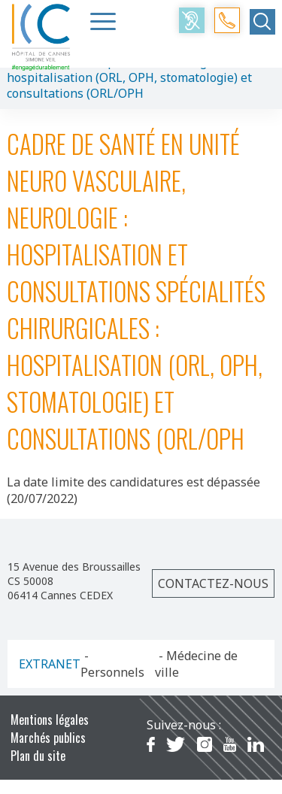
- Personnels (112, 663)
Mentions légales (50, 720)
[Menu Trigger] (103, 21)
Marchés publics (48, 738)
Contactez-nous (213, 583)
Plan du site (38, 756)
